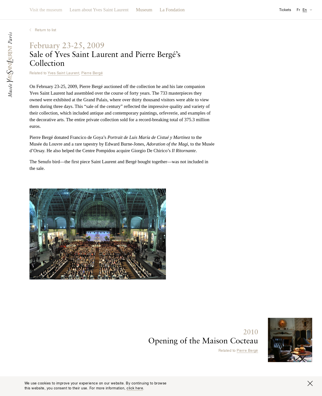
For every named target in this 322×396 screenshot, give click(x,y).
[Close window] (310, 383)
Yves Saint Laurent (63, 73)
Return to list (45, 30)
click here (135, 388)
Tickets (285, 10)
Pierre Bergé (92, 73)
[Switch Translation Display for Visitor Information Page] (311, 9)
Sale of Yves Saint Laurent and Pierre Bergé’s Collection (104, 55)
